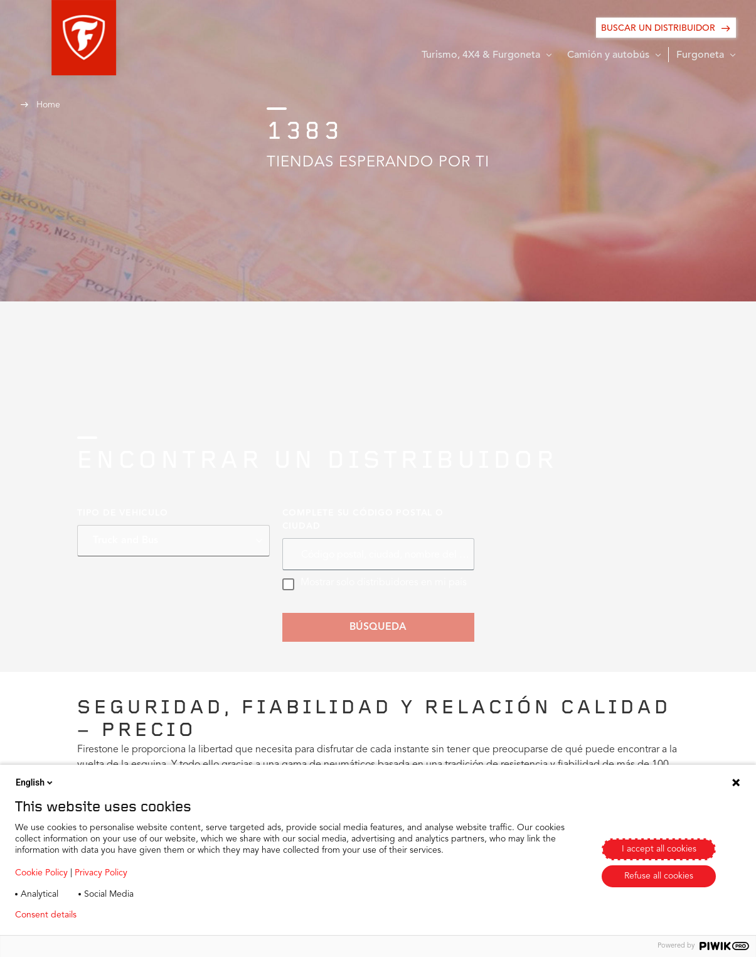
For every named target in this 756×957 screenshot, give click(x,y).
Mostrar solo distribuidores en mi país (374, 584)
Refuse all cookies (658, 876)
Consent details (46, 915)
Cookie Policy (41, 872)
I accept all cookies (659, 849)
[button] (52, 37)
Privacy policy (123, 915)
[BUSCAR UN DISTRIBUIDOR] (666, 28)
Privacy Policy (101, 872)
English (35, 782)
